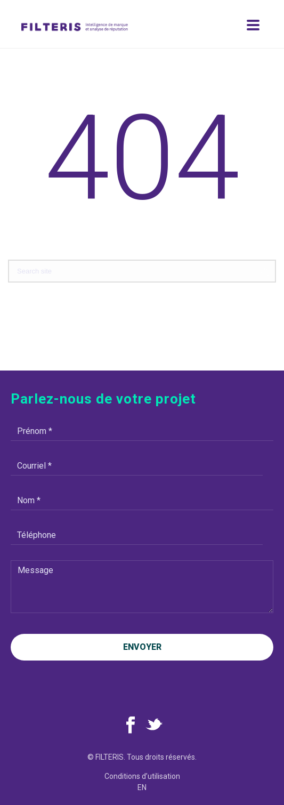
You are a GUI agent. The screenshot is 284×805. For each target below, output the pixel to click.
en (142, 787)
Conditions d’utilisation (142, 776)
